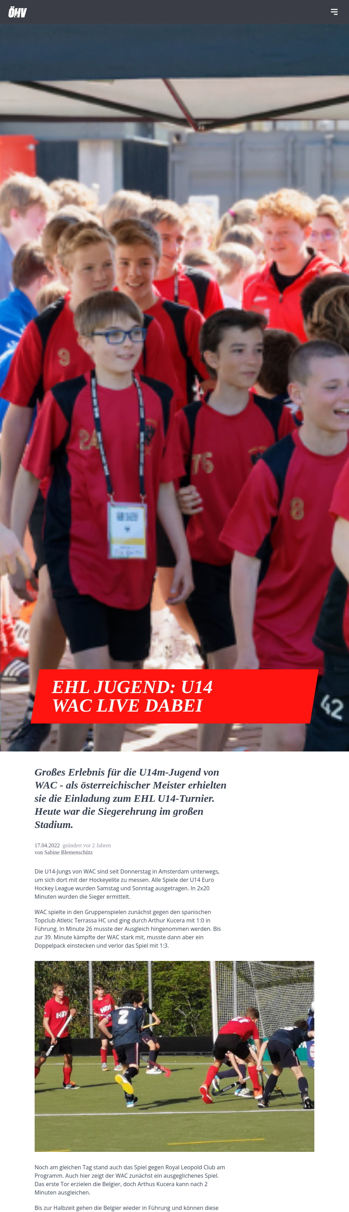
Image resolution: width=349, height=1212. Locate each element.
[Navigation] (334, 12)
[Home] (17, 11)
